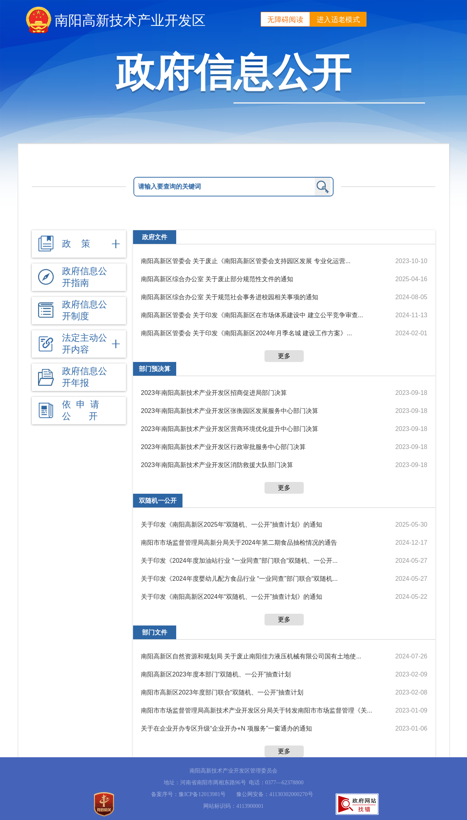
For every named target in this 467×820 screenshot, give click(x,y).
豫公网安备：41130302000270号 (274, 794)
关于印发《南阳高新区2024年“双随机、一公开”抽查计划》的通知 (231, 596)
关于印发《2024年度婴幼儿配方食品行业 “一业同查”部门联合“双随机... (239, 578)
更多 (284, 356)
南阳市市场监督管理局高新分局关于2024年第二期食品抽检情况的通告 (239, 542)
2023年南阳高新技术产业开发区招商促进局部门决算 (214, 392)
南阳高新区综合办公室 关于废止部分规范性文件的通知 (217, 279)
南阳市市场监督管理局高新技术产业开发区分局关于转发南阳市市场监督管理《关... (256, 710)
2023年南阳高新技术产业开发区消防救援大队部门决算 (217, 465)
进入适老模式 (338, 20)
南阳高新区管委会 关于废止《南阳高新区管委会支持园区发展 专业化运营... (245, 261)
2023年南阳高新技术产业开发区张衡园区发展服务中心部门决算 (229, 410)
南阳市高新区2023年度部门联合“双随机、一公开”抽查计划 (222, 692)
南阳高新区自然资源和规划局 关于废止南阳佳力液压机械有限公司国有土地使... (251, 656)
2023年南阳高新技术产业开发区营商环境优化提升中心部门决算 (229, 428)
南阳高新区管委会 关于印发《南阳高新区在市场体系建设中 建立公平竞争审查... (252, 315)
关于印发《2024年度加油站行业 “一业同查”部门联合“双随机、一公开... (239, 560)
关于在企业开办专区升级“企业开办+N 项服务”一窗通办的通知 (226, 728)
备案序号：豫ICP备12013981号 (188, 794)
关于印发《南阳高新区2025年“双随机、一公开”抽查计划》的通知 (231, 524)
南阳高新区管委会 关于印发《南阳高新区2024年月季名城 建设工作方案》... (246, 333)
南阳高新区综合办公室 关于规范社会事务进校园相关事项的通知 (229, 297)
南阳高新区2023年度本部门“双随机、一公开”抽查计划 (216, 674)
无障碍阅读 (285, 20)
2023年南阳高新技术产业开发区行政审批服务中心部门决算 (223, 447)
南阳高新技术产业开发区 (130, 20)
